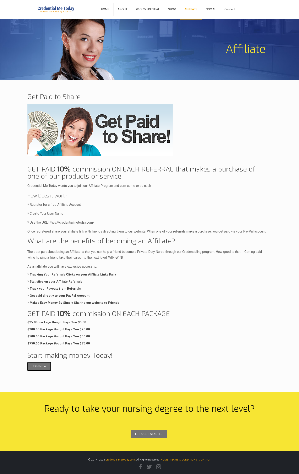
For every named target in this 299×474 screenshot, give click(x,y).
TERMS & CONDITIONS (183, 459)
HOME (164, 459)
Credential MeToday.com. (120, 459)
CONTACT (205, 459)
